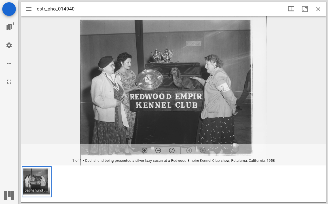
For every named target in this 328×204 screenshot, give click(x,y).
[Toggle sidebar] (29, 9)
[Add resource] (9, 9)
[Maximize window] (305, 9)
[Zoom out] (158, 150)
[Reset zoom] (172, 150)
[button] (36, 182)
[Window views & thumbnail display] (291, 9)
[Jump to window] (9, 27)
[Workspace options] (9, 63)
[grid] (173, 183)
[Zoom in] (144, 150)
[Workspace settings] (9, 45)
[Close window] (318, 9)
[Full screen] (9, 81)
